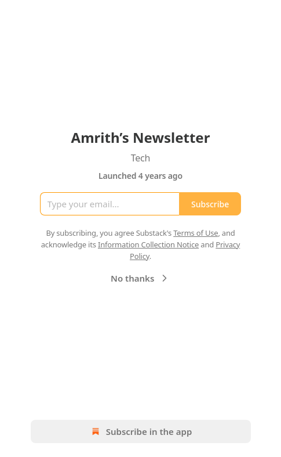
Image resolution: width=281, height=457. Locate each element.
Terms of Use (195, 233)
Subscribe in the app (140, 431)
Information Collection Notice (148, 244)
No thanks (140, 278)
